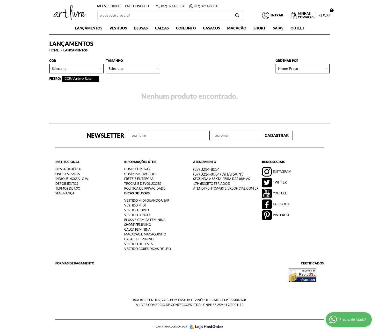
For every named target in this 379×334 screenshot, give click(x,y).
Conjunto (186, 28)
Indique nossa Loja (71, 179)
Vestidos (118, 28)
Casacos (211, 28)
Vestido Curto (136, 210)
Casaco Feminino (138, 239)
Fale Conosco (137, 6)
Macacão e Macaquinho (145, 234)
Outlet (297, 28)
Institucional (67, 162)
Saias (278, 28)
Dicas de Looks (137, 193)
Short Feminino (137, 225)
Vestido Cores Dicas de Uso (147, 249)
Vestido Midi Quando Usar (146, 200)
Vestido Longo (137, 215)
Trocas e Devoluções (142, 183)
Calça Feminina (137, 229)
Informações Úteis (140, 162)
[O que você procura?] (237, 15)
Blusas (141, 28)
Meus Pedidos (108, 6)
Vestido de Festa (138, 244)
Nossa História (68, 169)
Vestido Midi (135, 205)
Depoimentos (66, 183)
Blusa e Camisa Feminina (145, 220)
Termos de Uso (67, 188)
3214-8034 (172, 6)
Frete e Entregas (138, 179)
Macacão (236, 28)
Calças (162, 28)
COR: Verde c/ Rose (78, 78)
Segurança (64, 193)
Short (260, 28)
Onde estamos (67, 174)
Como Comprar (137, 169)
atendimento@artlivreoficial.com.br (225, 188)
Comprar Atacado (139, 174)
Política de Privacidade (144, 188)
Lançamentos (88, 28)
